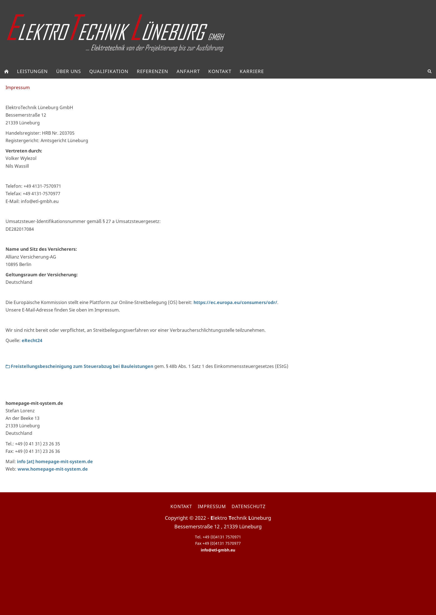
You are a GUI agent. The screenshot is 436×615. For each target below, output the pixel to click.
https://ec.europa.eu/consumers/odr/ (235, 302)
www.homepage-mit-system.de (53, 469)
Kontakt (181, 506)
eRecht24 (32, 340)
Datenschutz (249, 506)
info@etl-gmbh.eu (218, 550)
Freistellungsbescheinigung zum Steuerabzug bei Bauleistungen (79, 366)
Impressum (212, 506)
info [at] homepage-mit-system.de (55, 461)
